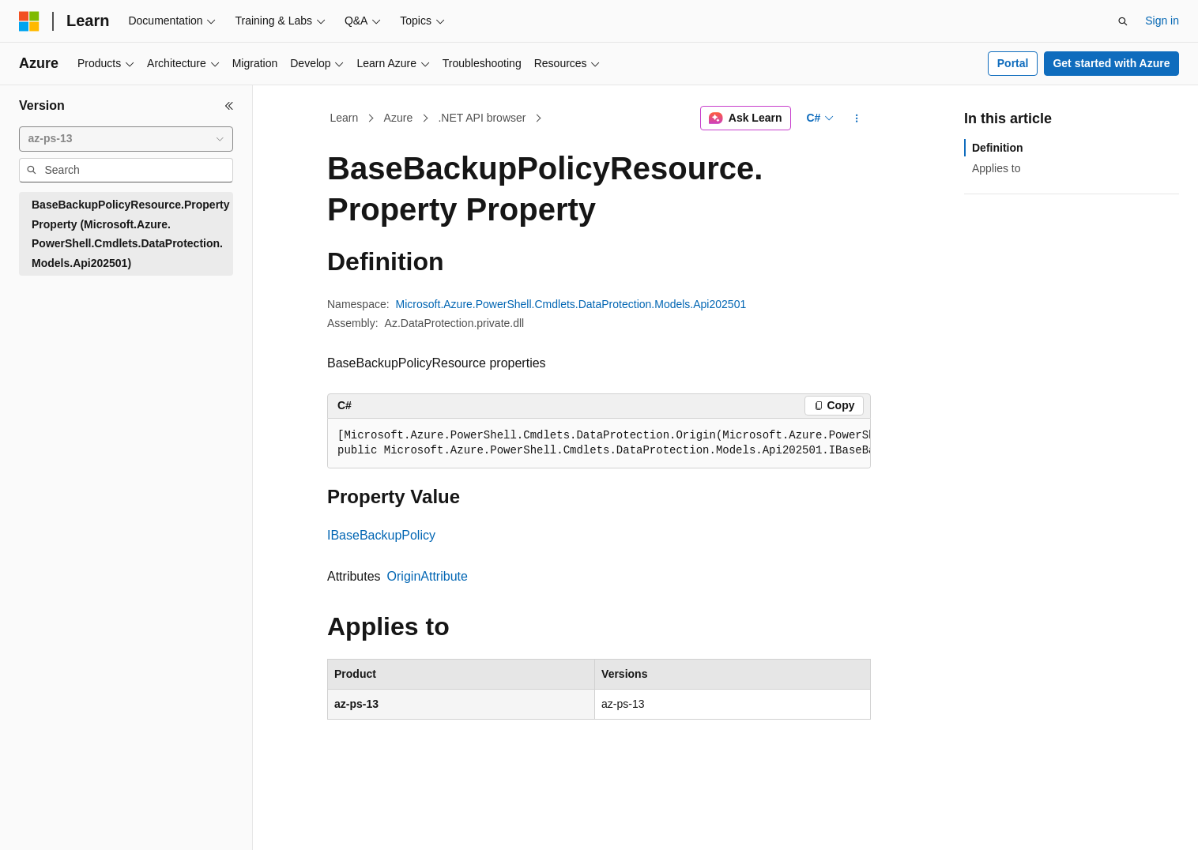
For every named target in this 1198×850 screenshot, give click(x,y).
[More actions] (857, 118)
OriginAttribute (427, 576)
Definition (997, 147)
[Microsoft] (29, 21)
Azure (398, 117)
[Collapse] (229, 106)
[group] (599, 443)
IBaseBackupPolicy (381, 535)
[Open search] (1123, 21)
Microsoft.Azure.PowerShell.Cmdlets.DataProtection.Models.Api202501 (571, 304)
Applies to (996, 168)
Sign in (1162, 20)
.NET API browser (482, 117)
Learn (344, 117)
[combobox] (126, 139)
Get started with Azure (1111, 63)
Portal (1013, 63)
